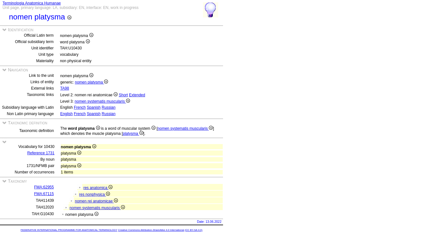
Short (123, 95)
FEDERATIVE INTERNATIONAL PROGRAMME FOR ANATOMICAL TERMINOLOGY (69, 230)
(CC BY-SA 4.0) (193, 230)
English (66, 114)
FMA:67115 (44, 194)
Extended (137, 95)
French (80, 107)
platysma (133, 133)
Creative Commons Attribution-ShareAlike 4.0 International (151, 230)
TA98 (64, 88)
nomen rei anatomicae (96, 201)
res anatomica (98, 188)
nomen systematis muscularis (102, 101)
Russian (108, 107)
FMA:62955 (44, 187)
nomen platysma (91, 82)
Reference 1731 (40, 153)
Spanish (93, 107)
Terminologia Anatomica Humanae (32, 3)
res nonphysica (94, 194)
